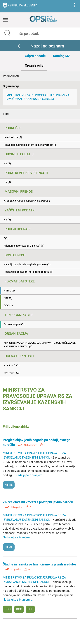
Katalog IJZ (61, 56)
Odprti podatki (35, 56)
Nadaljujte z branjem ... (30, 475)
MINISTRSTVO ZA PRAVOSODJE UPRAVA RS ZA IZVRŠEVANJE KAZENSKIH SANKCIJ (37, 97)
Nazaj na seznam (47, 46)
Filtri (6, 114)
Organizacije (34, 65)
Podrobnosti (11, 76)
